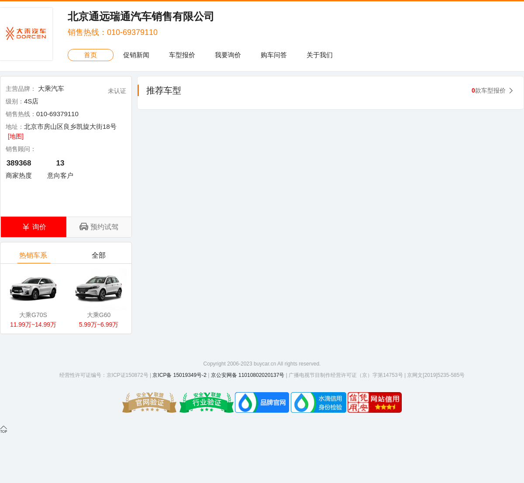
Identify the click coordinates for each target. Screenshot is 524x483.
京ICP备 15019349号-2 (179, 375)
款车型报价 (489, 90)
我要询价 (228, 55)
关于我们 (320, 55)
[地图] (16, 136)
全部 (99, 257)
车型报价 (182, 55)
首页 (90, 55)
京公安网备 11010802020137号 (248, 375)
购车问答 (274, 55)
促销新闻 (136, 55)
